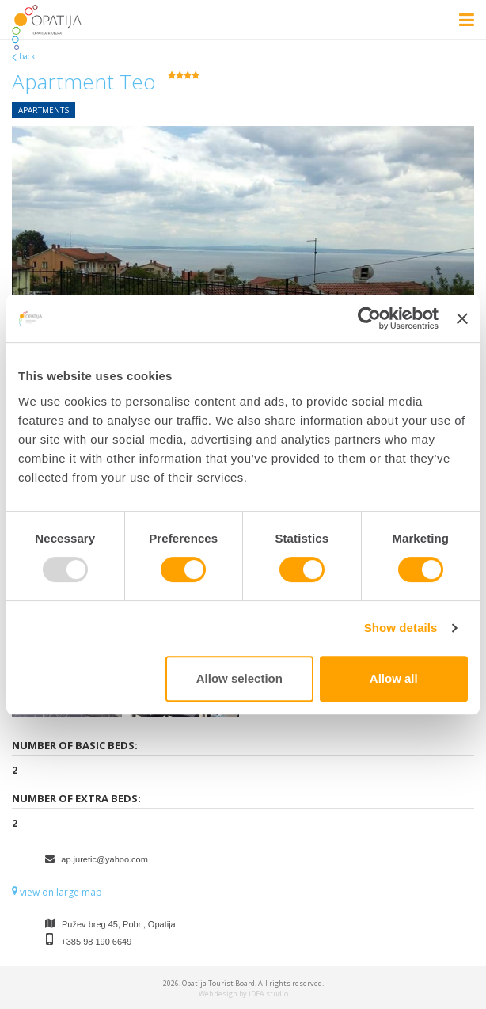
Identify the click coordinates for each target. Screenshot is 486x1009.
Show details (401, 627)
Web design (218, 993)
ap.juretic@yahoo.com (104, 859)
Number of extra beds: (76, 798)
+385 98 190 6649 (96, 941)
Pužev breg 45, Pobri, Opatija (119, 924)
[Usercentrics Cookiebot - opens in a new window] (369, 318)
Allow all (394, 678)
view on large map (57, 892)
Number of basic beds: (75, 745)
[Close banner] (462, 318)
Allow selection (239, 678)
